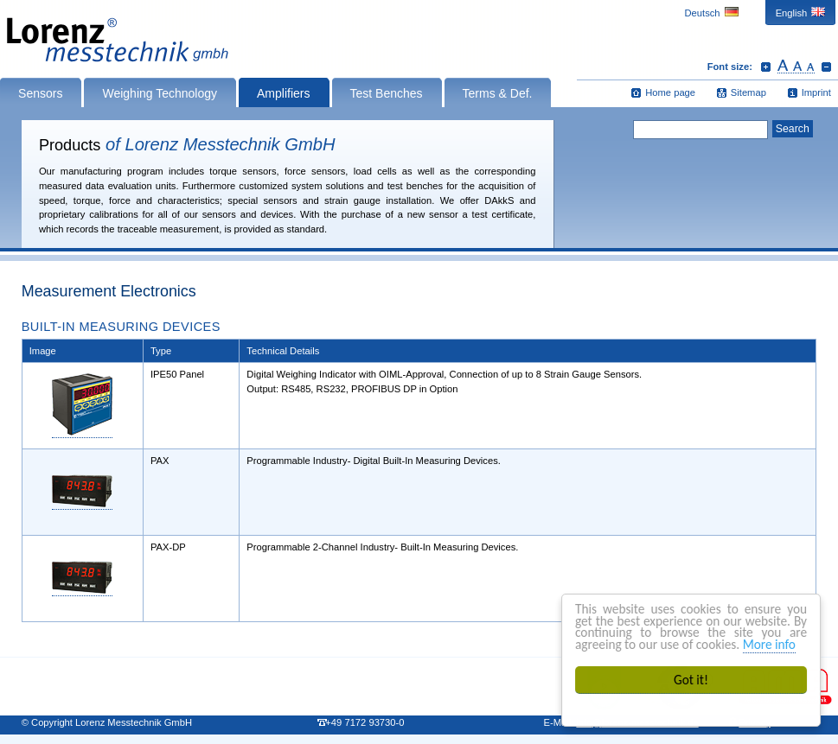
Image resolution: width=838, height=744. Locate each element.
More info (769, 644)
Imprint (816, 92)
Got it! (691, 679)
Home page (670, 92)
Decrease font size (826, 66)
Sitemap (748, 92)
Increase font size (766, 66)
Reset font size (796, 66)
